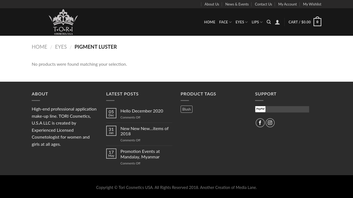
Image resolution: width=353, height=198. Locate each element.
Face (225, 22)
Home (209, 22)
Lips (257, 22)
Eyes (242, 22)
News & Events (237, 4)
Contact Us (263, 4)
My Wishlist (312, 4)
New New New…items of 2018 (145, 131)
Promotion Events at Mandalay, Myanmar (140, 153)
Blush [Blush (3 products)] (186, 109)
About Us (212, 4)
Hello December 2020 (142, 110)
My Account (287, 4)
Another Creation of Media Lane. (228, 187)
